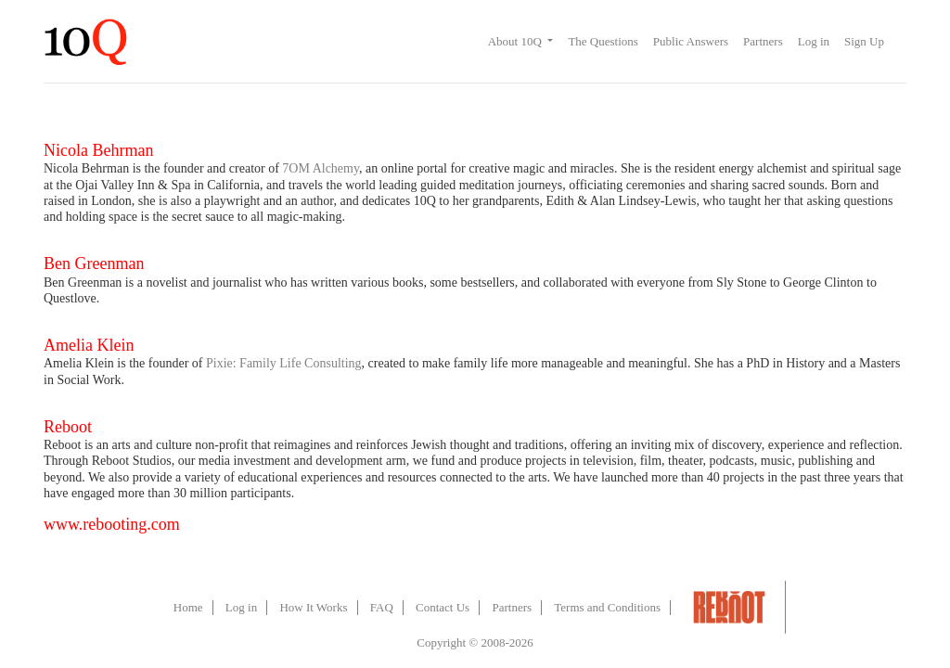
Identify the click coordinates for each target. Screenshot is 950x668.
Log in (813, 41)
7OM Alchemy (320, 168)
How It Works (313, 607)
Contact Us (442, 607)
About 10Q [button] (516, 41)
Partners (763, 41)
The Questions (602, 41)
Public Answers (690, 41)
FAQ (381, 607)
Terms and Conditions (607, 607)
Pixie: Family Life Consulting (284, 363)
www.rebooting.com (112, 524)
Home (188, 607)
